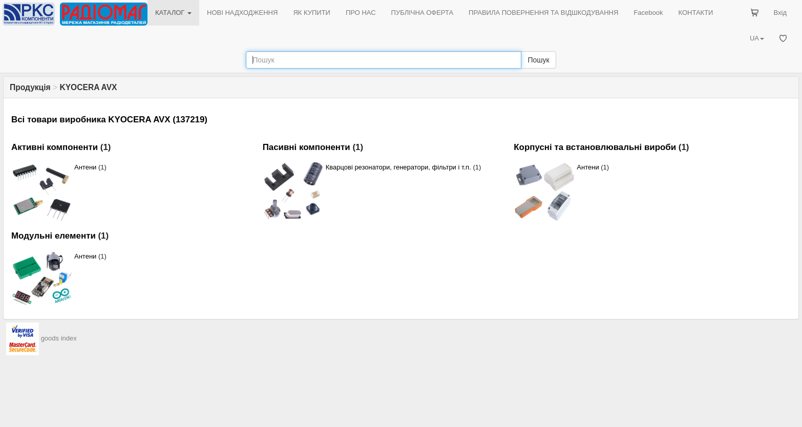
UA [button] (757, 38)
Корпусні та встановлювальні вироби (595, 147)
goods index (59, 338)
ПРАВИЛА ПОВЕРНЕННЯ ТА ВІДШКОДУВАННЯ (543, 12)
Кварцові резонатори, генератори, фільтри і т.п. (398, 167)
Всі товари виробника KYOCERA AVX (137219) (109, 119)
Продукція (30, 87)
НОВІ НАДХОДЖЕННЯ (242, 12)
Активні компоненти (54, 147)
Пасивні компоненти (306, 147)
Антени (85, 167)
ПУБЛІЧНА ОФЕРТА (422, 12)
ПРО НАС (361, 12)
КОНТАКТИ (695, 12)
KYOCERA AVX (88, 87)
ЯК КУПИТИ (311, 12)
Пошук (538, 60)
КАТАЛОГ (173, 12)
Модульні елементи (53, 236)
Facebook (648, 12)
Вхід (780, 12)
